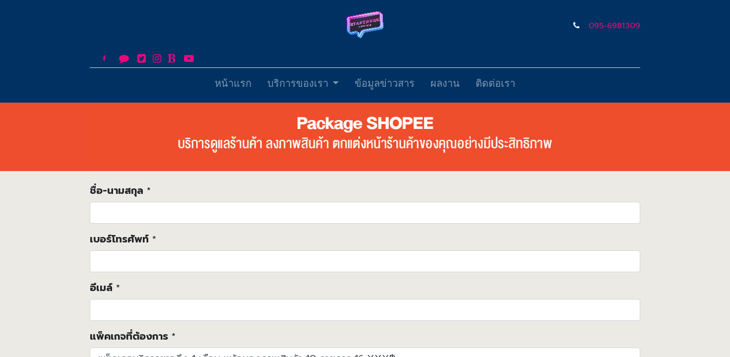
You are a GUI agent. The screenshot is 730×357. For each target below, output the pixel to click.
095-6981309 (614, 26)
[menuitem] (233, 85)
